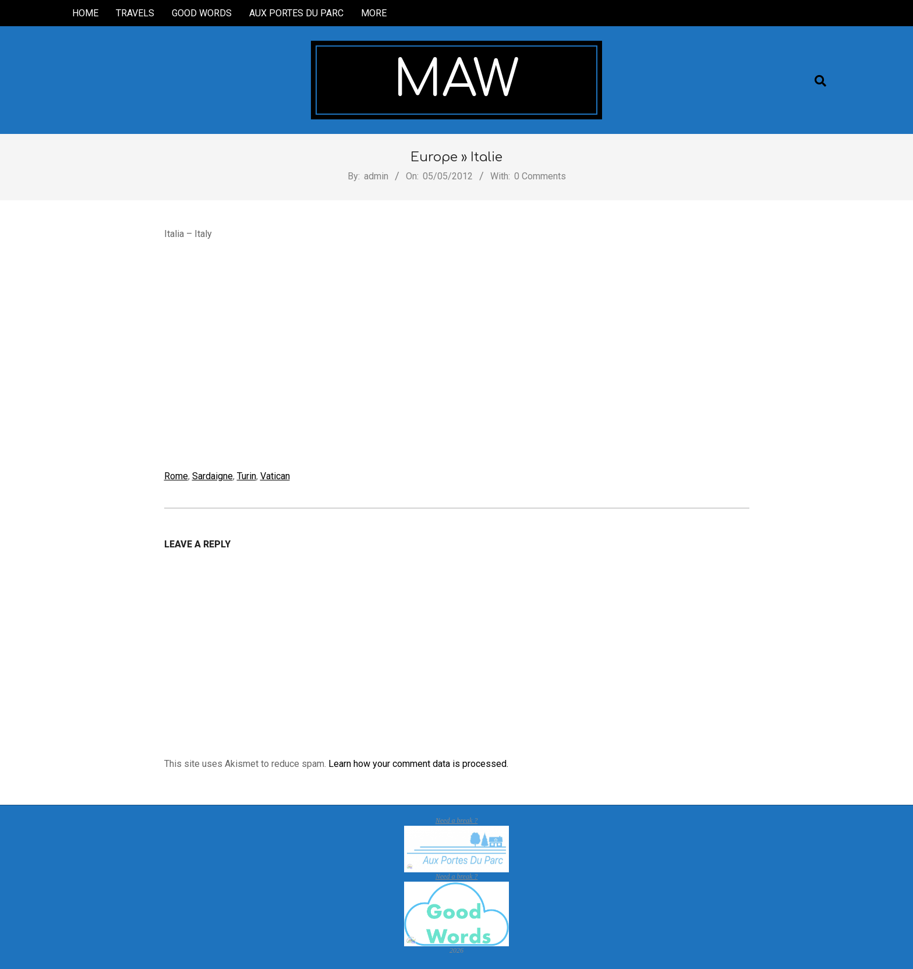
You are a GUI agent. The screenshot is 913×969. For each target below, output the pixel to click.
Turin (246, 476)
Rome (176, 476)
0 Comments (540, 176)
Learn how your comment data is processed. (418, 763)
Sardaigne (212, 476)
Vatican (275, 476)
